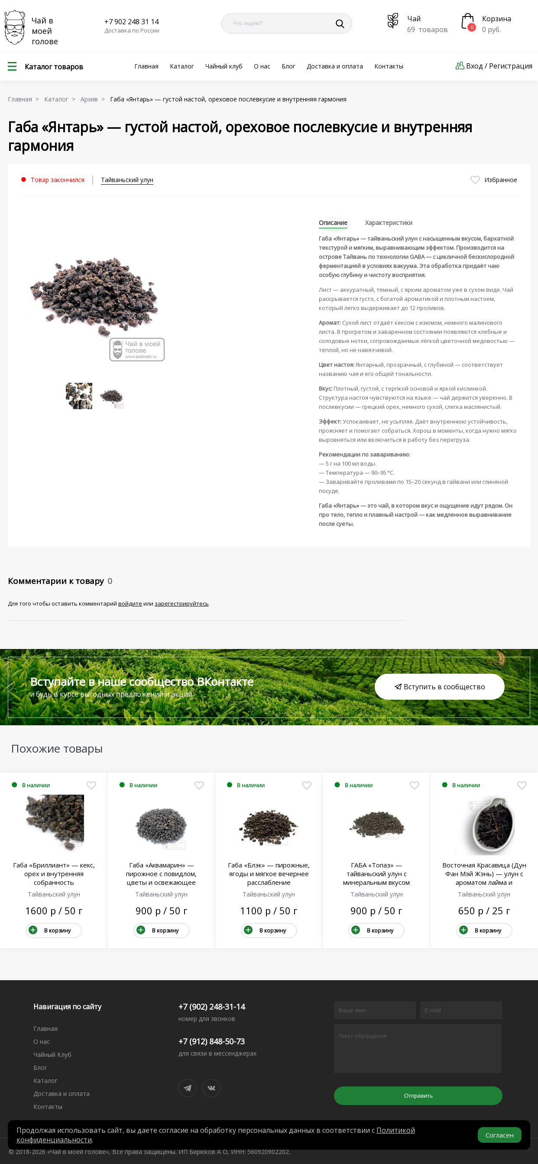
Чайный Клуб (52, 1054)
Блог (288, 66)
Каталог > (61, 99)
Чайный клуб (224, 66)
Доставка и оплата (335, 66)
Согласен (500, 1135)
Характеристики (388, 222)
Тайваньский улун (127, 180)
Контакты (388, 66)
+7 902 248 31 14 (131, 21)
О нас (262, 66)
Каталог (182, 66)
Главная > (25, 99)
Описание (333, 222)
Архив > (94, 99)
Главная (146, 66)
